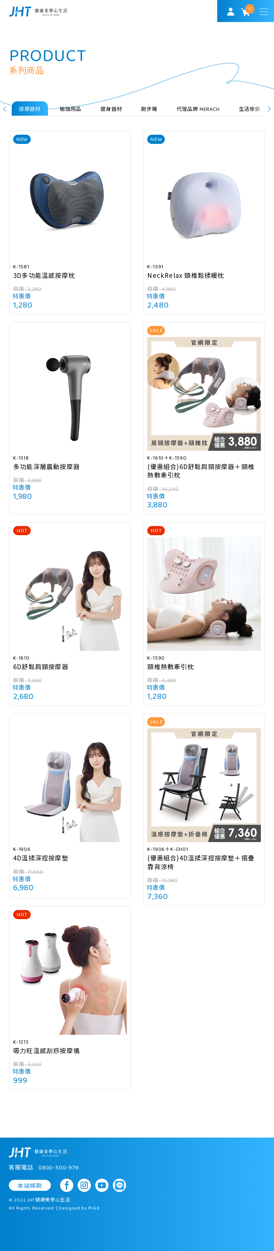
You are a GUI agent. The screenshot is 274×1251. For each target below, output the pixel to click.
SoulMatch (38, 12)
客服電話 (44, 1168)
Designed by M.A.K (79, 1208)
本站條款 (30, 1186)
